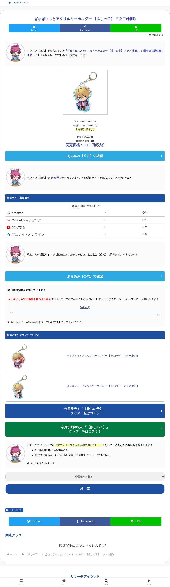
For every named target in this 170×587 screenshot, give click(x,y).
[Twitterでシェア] (34, 28)
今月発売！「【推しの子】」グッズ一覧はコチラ (85, 411)
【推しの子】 (14, 510)
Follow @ (85, 307)
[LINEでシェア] (135, 28)
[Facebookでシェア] (85, 28)
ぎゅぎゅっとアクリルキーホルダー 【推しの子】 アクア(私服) (102, 385)
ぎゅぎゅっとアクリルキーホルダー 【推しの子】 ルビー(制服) (102, 355)
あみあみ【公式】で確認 (85, 156)
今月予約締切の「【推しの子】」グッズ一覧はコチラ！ (85, 429)
